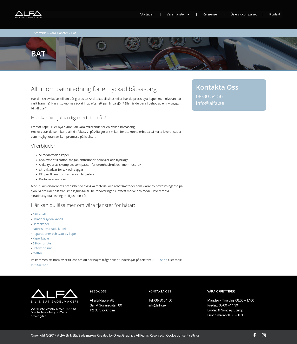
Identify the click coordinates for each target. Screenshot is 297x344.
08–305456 (159, 260)
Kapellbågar (41, 238)
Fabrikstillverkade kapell (49, 229)
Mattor (37, 253)
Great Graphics (124, 335)
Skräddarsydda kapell (48, 219)
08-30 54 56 (209, 96)
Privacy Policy (48, 312)
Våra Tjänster (178, 14)
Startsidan (147, 14)
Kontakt (274, 14)
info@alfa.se (39, 265)
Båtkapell (39, 214)
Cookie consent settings (183, 335)
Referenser (210, 14)
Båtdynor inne (43, 248)
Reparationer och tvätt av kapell (55, 233)
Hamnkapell (41, 224)
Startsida (40, 33)
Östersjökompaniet (244, 14)
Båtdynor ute (42, 243)
